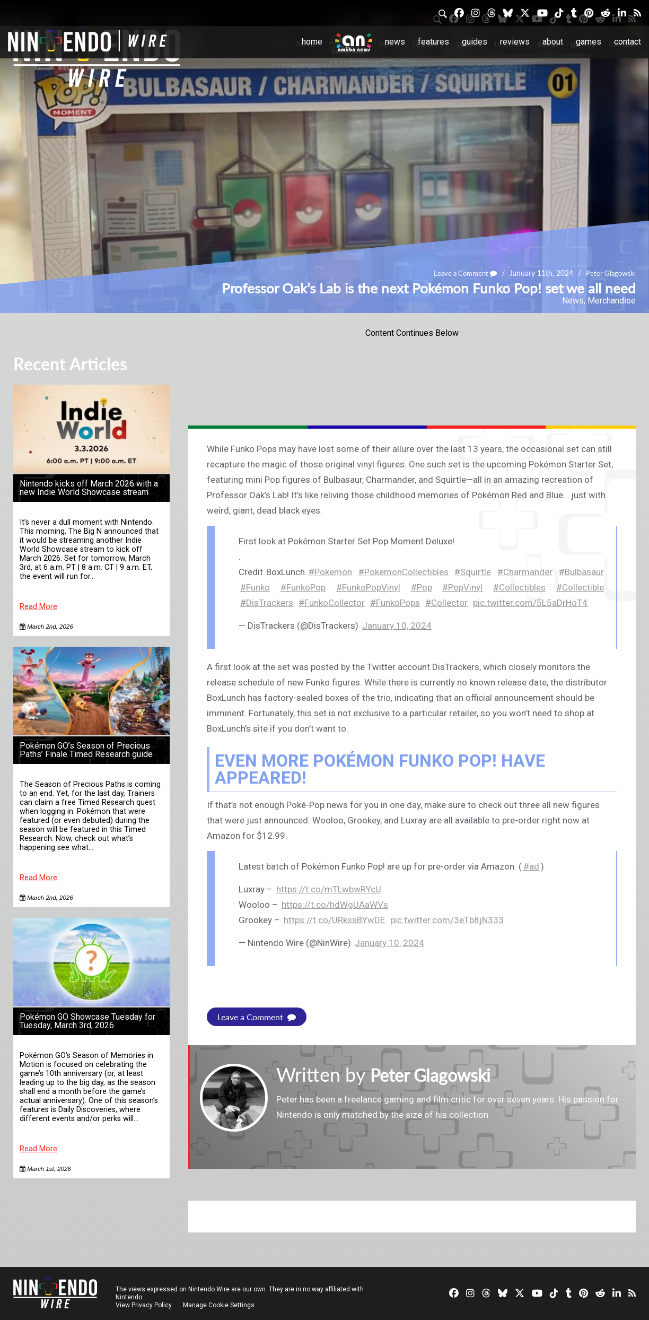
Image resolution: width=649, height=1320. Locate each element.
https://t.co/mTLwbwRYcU (328, 889)
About (552, 42)
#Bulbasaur (581, 572)
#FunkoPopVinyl (368, 587)
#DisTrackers (266, 602)
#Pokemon (330, 572)
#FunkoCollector (332, 602)
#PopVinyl (462, 587)
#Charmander (524, 572)
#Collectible (580, 587)
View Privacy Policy (144, 1305)
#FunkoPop (303, 587)
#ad (531, 866)
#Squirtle (472, 572)
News (395, 42)
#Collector (446, 602)
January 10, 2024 (397, 625)
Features (433, 42)
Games (588, 42)
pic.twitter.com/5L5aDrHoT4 (530, 602)
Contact (627, 42)
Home (312, 42)
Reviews (515, 42)
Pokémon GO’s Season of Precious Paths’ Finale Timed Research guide (86, 750)
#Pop (421, 587)
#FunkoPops (395, 602)
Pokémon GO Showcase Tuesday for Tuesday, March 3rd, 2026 (87, 1021)
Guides (474, 42)
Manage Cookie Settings (220, 1305)
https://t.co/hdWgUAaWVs (335, 904)
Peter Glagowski (610, 272)
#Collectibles (519, 587)
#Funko (255, 587)
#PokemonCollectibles (403, 572)
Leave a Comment (461, 272)
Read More (38, 606)
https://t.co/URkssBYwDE (334, 920)
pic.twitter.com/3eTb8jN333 (447, 920)
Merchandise (611, 301)
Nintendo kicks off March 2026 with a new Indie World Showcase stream (89, 488)
